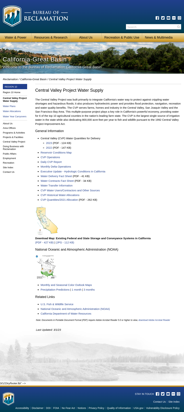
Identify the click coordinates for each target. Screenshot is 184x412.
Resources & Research (50, 37)
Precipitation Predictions (55, 289)
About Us (86, 37)
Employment (9, 158)
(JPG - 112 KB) (65, 242)
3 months (89, 289)
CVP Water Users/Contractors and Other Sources (70, 190)
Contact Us (8, 172)
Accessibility (22, 408)
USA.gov (138, 408)
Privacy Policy (96, 408)
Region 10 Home (11, 92)
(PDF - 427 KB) (44, 242)
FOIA (56, 408)
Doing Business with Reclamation (13, 148)
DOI (48, 408)
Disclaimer (37, 408)
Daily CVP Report (51, 161)
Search (178, 26)
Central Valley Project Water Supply (15, 99)
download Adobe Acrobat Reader (154, 320)
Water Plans (9, 106)
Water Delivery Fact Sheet (56, 176)
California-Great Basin (33, 79)
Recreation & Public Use (121, 37)
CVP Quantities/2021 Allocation (59, 199)
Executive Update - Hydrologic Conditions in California (73, 171)
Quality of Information (119, 408)
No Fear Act (68, 408)
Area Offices (9, 128)
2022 (49, 147)
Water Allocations (12, 111)
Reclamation (10, 79)
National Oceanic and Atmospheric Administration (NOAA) (75, 308)
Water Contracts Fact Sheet (57, 180)
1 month (76, 289)
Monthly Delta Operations (56, 166)
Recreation (8, 162)
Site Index (8, 167)
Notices (82, 408)
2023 (49, 142)
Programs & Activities (14, 132)
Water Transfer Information (57, 185)
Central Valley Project (14, 141)
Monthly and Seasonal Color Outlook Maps (66, 284)
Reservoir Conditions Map (56, 152)
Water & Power (15, 37)
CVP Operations (50, 157)
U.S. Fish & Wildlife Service (57, 304)
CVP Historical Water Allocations (60, 195)
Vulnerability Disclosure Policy (163, 408)
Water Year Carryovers (14, 116)
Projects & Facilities (13, 137)
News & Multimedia (158, 37)
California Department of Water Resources (66, 313)
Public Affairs (9, 153)
